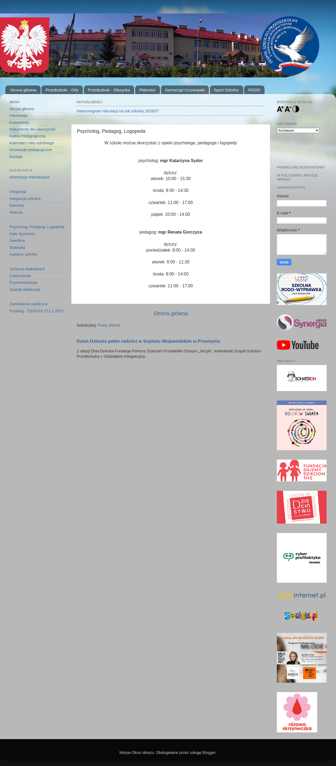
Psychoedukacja (23, 282)
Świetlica (17, 240)
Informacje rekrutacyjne (29, 177)
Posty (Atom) (109, 325)
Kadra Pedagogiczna (27, 136)
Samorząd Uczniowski (185, 90)
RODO (254, 90)
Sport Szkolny (226, 90)
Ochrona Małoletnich (27, 269)
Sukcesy (16, 205)
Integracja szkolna (25, 198)
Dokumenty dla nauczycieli (32, 129)
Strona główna (23, 90)
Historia (16, 212)
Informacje (18, 115)
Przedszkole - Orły (61, 90)
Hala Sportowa (22, 234)
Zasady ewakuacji (24, 289)
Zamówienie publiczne (28, 304)
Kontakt (16, 157)
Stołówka (17, 247)
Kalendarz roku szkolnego (31, 143)
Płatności (147, 90)
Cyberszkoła (20, 276)
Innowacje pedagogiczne (30, 150)
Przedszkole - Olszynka (109, 90)
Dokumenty (19, 122)
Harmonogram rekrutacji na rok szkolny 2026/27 (118, 111)
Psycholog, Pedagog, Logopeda (36, 227)
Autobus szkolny (23, 254)
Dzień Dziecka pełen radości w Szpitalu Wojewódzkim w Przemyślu (148, 341)
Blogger (209, 752)
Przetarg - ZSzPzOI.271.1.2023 (36, 311)
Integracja (17, 191)
